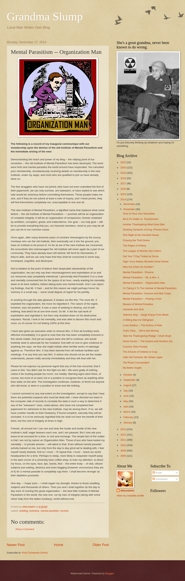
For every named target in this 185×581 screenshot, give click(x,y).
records (64, 510)
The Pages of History (134, 245)
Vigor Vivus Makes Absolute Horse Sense (145, 261)
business (34, 510)
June (126, 395)
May (126, 401)
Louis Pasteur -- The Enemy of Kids (142, 325)
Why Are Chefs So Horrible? (138, 266)
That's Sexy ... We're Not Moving (141, 330)
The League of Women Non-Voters (142, 250)
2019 (123, 172)
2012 (123, 434)
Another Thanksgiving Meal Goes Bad (144, 224)
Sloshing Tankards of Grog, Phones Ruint (145, 229)
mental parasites (50, 510)
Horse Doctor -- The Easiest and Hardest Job (147, 341)
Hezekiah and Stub (133, 309)
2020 (123, 167)
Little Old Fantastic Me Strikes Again (143, 357)
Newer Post (16, 545)
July (125, 390)
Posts (157, 472)
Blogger (109, 573)
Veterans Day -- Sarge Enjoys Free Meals (146, 314)
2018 (123, 178)
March (127, 411)
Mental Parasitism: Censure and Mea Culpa (147, 293)
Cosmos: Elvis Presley (135, 346)
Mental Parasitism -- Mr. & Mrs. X (141, 277)
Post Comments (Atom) (35, 552)
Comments (159, 479)
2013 (123, 429)
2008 (123, 455)
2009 (123, 450)
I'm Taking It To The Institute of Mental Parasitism (150, 288)
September (129, 379)
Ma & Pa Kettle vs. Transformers (140, 219)
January (128, 422)
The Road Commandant (136, 362)
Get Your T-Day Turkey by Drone (141, 256)
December (129, 204)
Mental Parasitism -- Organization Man (144, 282)
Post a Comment (25, 529)
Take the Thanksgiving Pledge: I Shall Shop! (147, 335)
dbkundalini (127, 490)
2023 (123, 162)
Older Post (100, 545)
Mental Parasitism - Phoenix (138, 272)
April (126, 406)
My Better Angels (132, 367)
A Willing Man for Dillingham (138, 319)
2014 (123, 199)
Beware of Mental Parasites (138, 304)
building (23, 510)
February (128, 417)
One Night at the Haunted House (141, 235)
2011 (123, 439)
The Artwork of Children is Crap (140, 351)
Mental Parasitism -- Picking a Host (142, 298)
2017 (123, 183)
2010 (123, 445)
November (129, 209)
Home (58, 545)
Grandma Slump (45, 16)
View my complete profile (130, 495)
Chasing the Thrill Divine (136, 240)
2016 (123, 188)
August (127, 385)
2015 (123, 194)
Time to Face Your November (139, 213)
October (128, 374)
